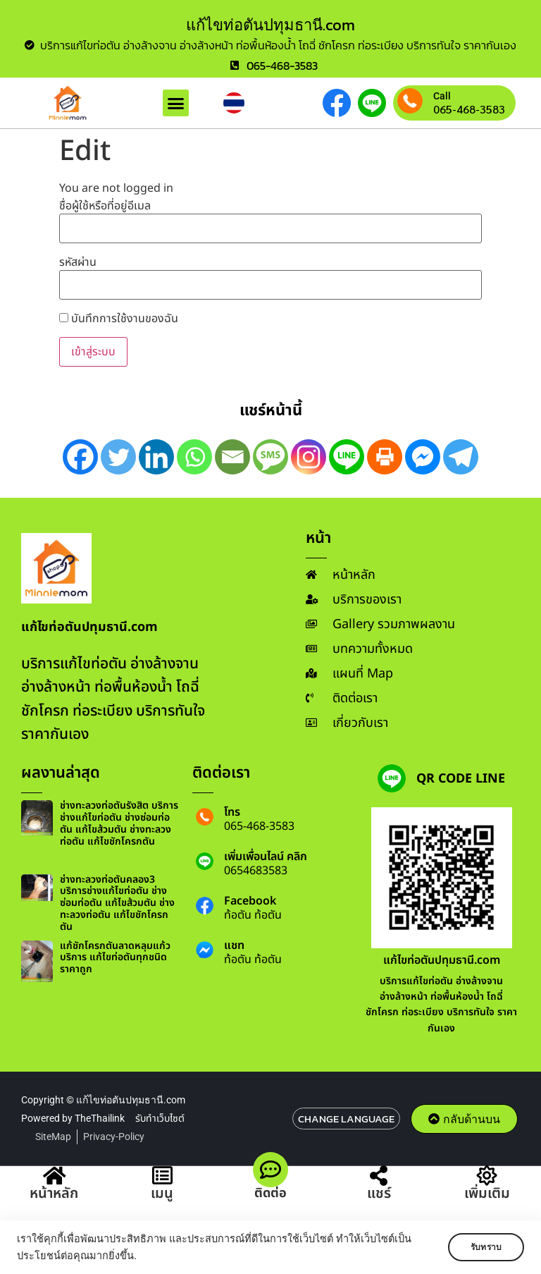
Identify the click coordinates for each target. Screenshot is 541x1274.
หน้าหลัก (54, 1194)
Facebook (250, 901)
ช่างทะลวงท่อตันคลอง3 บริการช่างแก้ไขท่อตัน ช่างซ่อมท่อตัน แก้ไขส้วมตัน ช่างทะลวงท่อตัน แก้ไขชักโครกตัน (117, 903)
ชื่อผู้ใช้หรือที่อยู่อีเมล (105, 206)
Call (442, 96)
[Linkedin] (156, 456)
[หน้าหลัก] (54, 1176)
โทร (232, 812)
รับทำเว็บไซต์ (160, 1118)
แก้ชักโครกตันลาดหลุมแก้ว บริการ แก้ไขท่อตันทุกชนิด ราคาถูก (115, 957)
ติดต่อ (270, 1193)
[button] (176, 103)
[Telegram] (460, 456)
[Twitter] (118, 456)
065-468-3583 (469, 109)
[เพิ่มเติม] (486, 1176)
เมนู (162, 1194)
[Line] (346, 456)
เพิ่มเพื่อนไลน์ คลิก (265, 856)
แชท (234, 945)
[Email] (232, 456)
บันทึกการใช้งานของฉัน (118, 318)
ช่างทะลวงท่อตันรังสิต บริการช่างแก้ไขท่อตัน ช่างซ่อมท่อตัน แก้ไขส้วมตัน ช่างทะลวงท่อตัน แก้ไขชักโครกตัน (119, 823)
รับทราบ (482, 1247)
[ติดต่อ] (270, 1169)
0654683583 (255, 870)
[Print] (384, 456)
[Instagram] (308, 456)
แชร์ (379, 1194)
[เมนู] (162, 1176)
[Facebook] (80, 456)
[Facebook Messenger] (422, 456)
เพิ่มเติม (487, 1194)
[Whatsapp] (194, 456)
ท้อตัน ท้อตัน (253, 915)
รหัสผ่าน (78, 262)
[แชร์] (379, 1176)
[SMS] (270, 456)
